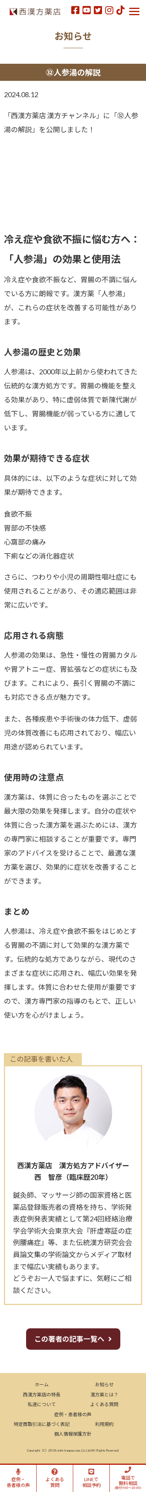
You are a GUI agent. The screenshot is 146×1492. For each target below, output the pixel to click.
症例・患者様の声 (72, 1414)
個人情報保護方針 (72, 1434)
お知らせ (104, 1384)
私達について (42, 1404)
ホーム (42, 1384)
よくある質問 (104, 1404)
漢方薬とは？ (104, 1395)
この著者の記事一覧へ (69, 1339)
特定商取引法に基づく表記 (42, 1424)
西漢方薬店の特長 (41, 1395)
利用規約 (104, 1424)
